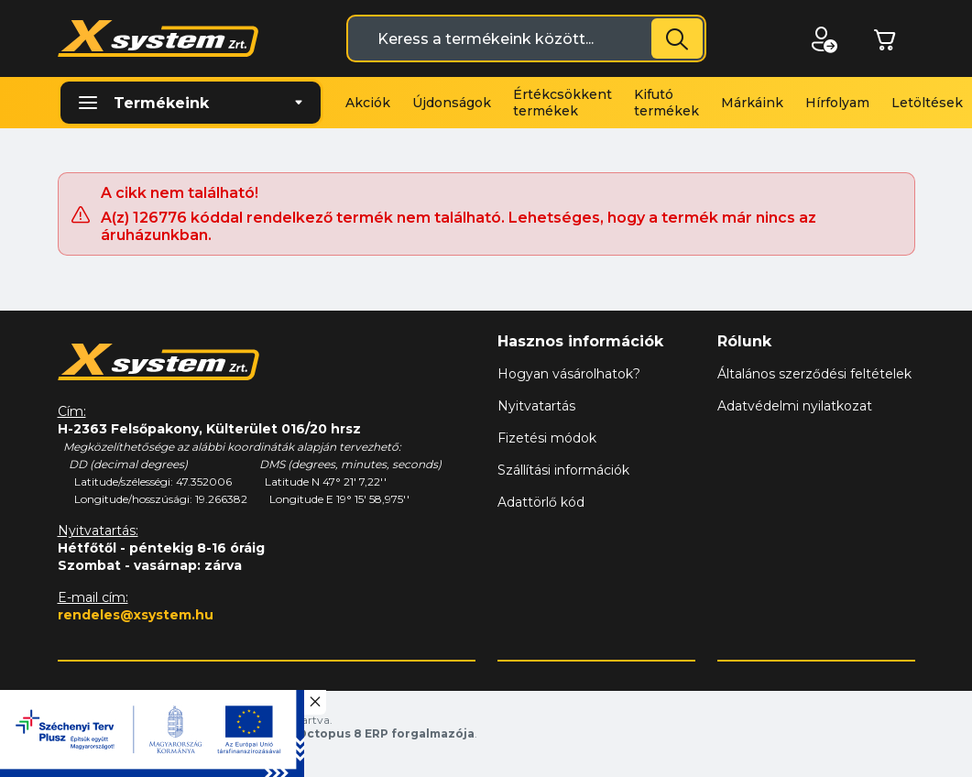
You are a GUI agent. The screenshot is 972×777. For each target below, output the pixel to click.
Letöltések (927, 102)
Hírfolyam (837, 102)
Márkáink (752, 102)
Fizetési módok (546, 438)
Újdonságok (451, 102)
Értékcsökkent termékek (562, 102)
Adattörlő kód (540, 502)
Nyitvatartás (536, 406)
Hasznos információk (580, 341)
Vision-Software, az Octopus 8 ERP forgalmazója (324, 733)
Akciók (367, 102)
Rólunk (744, 341)
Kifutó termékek (666, 102)
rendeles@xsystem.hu (135, 615)
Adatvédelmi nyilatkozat (794, 406)
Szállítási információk (563, 470)
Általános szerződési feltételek (814, 374)
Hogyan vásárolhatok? (568, 374)
